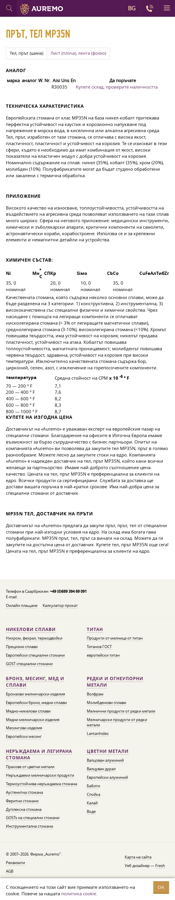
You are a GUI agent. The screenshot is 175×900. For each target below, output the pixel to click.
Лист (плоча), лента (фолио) (78, 53)
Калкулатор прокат (60, 605)
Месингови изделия (24, 727)
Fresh (160, 865)
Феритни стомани (22, 800)
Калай (92, 803)
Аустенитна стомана (24, 792)
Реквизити (15, 862)
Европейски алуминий (107, 777)
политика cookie (78, 893)
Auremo (41, 9)
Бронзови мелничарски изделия (35, 694)
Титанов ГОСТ (99, 646)
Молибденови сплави (106, 702)
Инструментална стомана (29, 826)
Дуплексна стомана (23, 809)
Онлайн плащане (21, 605)
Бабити (93, 785)
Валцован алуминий (105, 760)
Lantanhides (98, 733)
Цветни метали (108, 751)
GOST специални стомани (29, 663)
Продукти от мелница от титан (115, 638)
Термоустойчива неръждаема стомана (41, 783)
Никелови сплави (31, 629)
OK (161, 887)
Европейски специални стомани (35, 655)
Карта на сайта (138, 857)
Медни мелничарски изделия (32, 719)
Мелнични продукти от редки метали (121, 711)
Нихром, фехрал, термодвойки (34, 638)
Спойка (93, 794)
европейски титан (103, 655)
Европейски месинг (24, 736)
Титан (95, 629)
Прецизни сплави (22, 646)
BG (132, 8)
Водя (91, 811)
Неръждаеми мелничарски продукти (40, 775)
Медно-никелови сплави (28, 711)
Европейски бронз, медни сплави (36, 702)
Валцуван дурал (101, 768)
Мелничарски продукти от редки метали (117, 722)
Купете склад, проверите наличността (117, 87)
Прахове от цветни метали (30, 766)
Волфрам (95, 694)
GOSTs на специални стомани (32, 817)
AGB (9, 871)
